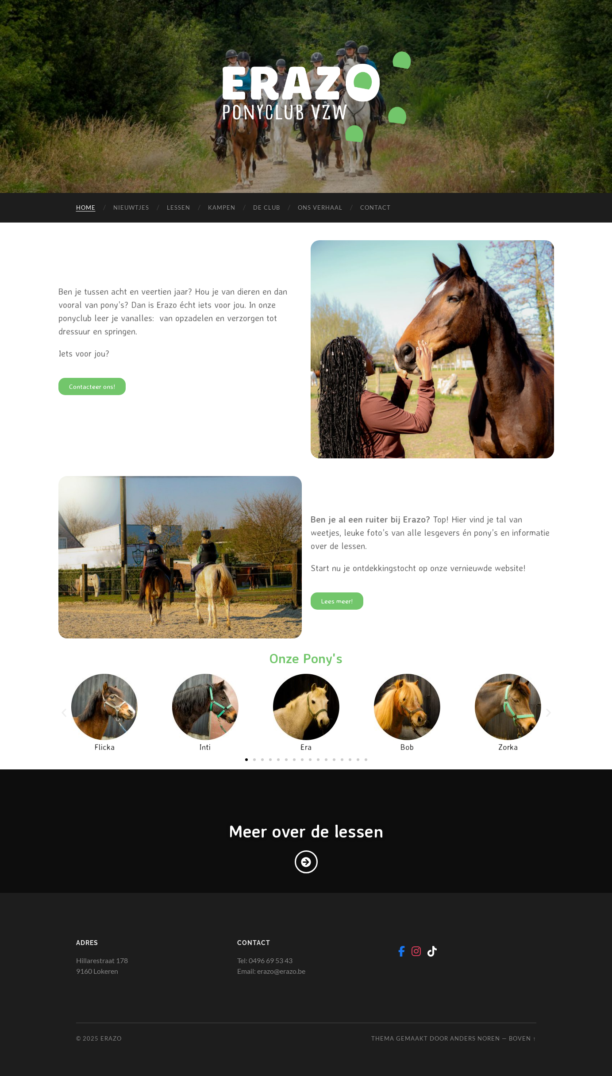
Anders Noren (475, 1038)
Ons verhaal (320, 207)
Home (86, 207)
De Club (266, 207)
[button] (63, 712)
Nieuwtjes (131, 207)
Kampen (221, 207)
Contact (375, 207)
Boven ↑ (522, 1038)
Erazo (111, 1038)
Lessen (178, 207)
